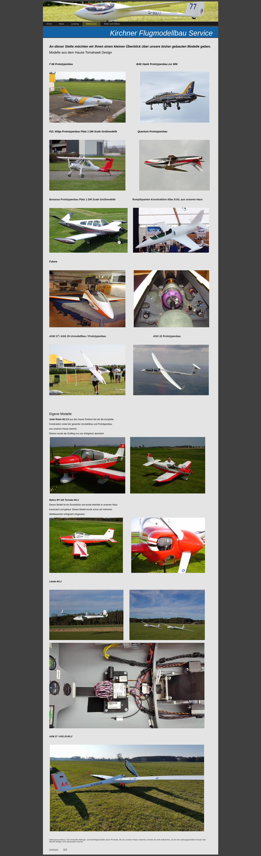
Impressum (53, 850)
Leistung (75, 24)
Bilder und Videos (112, 24)
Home (49, 24)
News (61, 24)
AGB (65, 850)
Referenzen (91, 24)
